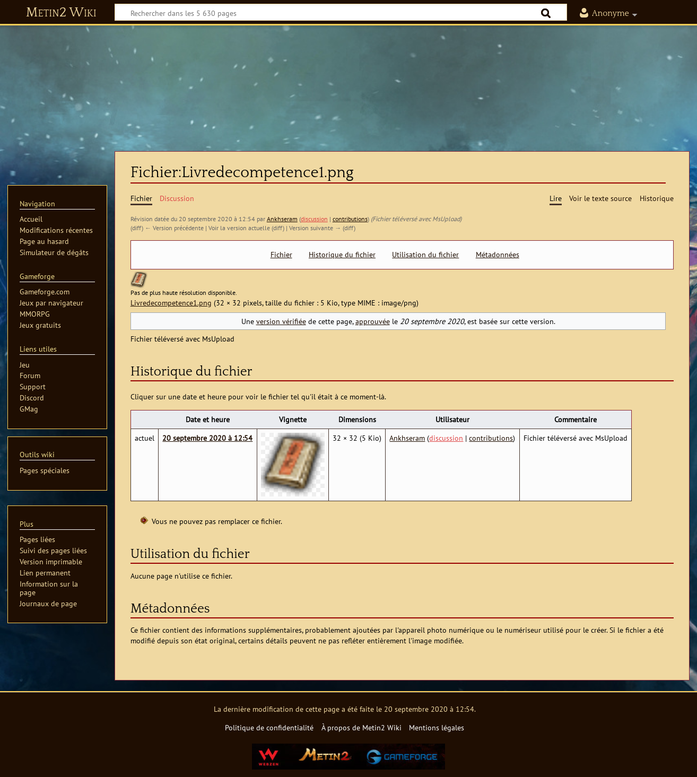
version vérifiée (281, 321)
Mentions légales (436, 727)
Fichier (281, 254)
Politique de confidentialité (269, 727)
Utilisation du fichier (425, 254)
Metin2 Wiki (61, 12)
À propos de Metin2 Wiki (361, 727)
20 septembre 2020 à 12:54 (207, 438)
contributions (350, 219)
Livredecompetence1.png (171, 303)
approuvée (372, 321)
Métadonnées (497, 254)
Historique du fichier (342, 254)
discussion (314, 219)
